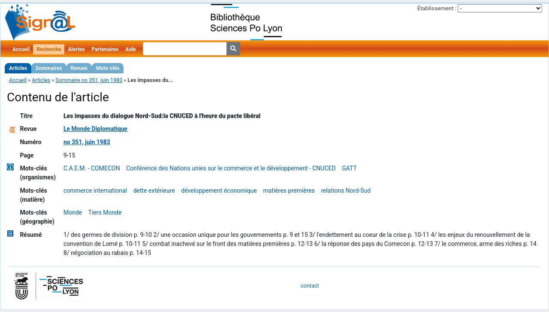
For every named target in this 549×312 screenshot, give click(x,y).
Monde (72, 212)
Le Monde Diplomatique (95, 128)
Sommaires (49, 68)
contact (310, 285)
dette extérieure (154, 190)
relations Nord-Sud (346, 190)
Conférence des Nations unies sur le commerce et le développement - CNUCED (230, 168)
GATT (349, 168)
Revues (79, 68)
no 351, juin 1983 (86, 142)
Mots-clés (107, 68)
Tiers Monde (105, 212)
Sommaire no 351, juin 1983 (88, 80)
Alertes (76, 49)
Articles (18, 68)
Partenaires (105, 49)
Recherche (48, 49)
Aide (130, 49)
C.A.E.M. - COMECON (91, 168)
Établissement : (436, 8)
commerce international (95, 190)
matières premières (289, 190)
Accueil (21, 49)
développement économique (219, 190)
